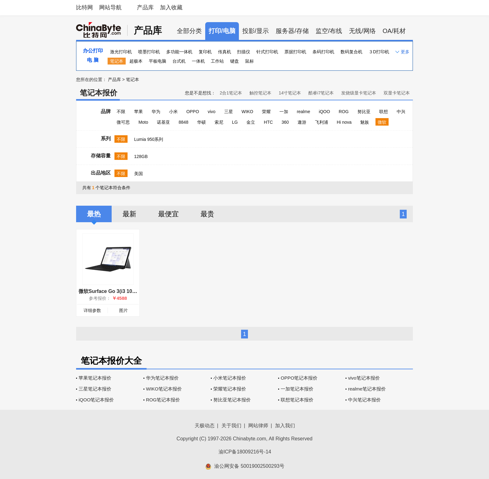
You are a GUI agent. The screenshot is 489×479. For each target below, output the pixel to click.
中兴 (401, 111)
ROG (344, 111)
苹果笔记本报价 (95, 378)
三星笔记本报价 (95, 388)
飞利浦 (321, 122)
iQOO (324, 111)
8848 (183, 122)
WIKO (247, 111)
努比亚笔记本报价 (232, 399)
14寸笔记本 (290, 92)
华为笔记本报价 (162, 378)
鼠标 (249, 61)
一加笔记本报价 (297, 388)
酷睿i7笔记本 (321, 92)
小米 (173, 111)
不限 (121, 111)
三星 (228, 111)
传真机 (224, 51)
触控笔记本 (260, 92)
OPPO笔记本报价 (299, 378)
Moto (143, 122)
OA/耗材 (394, 30)
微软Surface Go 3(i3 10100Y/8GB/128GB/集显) (132, 291)
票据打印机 (295, 51)
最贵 (207, 214)
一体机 (198, 61)
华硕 (201, 122)
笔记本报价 (98, 93)
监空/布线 (329, 30)
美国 (138, 173)
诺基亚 (163, 122)
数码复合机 (351, 51)
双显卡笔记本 (397, 92)
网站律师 (258, 425)
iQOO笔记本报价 (96, 399)
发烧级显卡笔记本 (358, 92)
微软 (382, 122)
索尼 (219, 122)
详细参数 (92, 310)
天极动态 (205, 425)
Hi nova (344, 122)
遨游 (302, 122)
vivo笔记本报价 (364, 378)
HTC (268, 122)
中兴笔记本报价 (364, 399)
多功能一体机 (179, 51)
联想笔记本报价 (297, 399)
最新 (129, 214)
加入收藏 (171, 7)
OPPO (192, 111)
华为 (156, 111)
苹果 (138, 111)
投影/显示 (255, 30)
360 (285, 122)
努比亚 (363, 111)
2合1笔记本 (231, 92)
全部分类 (189, 30)
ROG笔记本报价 (163, 399)
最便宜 (168, 214)
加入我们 (285, 425)
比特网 (84, 7)
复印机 (205, 51)
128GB (141, 156)
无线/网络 (362, 30)
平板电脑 (157, 61)
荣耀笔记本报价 (229, 388)
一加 (283, 111)
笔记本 (116, 61)
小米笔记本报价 (229, 378)
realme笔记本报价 (367, 388)
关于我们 (231, 425)
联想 (383, 111)
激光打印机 (121, 51)
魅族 (364, 122)
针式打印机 (267, 51)
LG (235, 122)
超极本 (136, 61)
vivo (211, 111)
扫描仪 (243, 51)
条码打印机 (323, 51)
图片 (123, 310)
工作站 (217, 61)
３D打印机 (379, 51)
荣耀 (266, 111)
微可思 (123, 122)
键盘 (234, 61)
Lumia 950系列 (148, 139)
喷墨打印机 (149, 51)
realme (303, 111)
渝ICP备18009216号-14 (245, 451)
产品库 (145, 7)
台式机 (179, 61)
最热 (94, 214)
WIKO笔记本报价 (164, 388)
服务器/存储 (292, 30)
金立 (250, 122)
